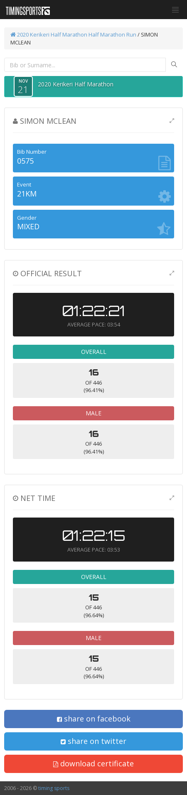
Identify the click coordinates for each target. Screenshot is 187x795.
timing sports (53, 788)
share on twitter (93, 741)
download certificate (93, 763)
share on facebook (93, 719)
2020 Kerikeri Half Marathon (48, 34)
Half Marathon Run (112, 34)
